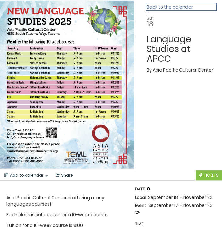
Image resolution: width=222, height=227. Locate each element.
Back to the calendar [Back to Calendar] (170, 7)
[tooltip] (148, 189)
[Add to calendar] (26, 175)
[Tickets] (209, 175)
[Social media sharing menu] (64, 175)
